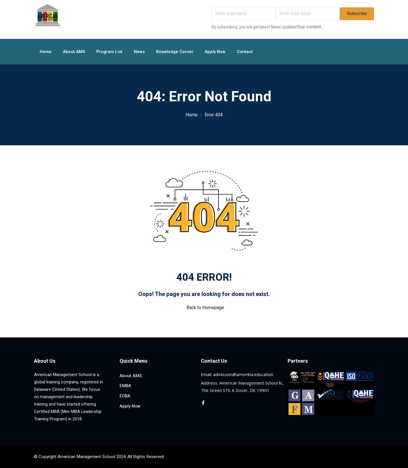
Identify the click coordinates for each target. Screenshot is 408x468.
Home (46, 51)
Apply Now (215, 51)
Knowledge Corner (174, 51)
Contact (245, 51)
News (139, 51)
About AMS (74, 51)
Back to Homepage (204, 307)
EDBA (125, 396)
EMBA (125, 386)
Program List (109, 51)
